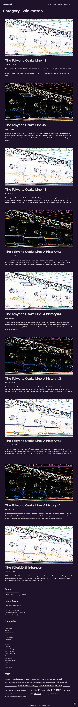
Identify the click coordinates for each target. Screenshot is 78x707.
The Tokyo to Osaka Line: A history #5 (33, 252)
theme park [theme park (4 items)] (48, 693)
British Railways (10, 635)
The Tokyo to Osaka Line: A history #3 (33, 378)
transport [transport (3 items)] (67, 693)
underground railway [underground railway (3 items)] (17, 696)
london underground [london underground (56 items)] (50, 685)
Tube (6, 665)
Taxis (6, 662)
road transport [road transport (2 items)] (20, 693)
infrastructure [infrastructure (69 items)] (26, 685)
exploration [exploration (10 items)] (34, 682)
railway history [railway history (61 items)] (53, 689)
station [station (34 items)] (37, 693)
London (7, 646)
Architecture (9, 632)
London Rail (7, 4)
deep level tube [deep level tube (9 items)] (10, 682)
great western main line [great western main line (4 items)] (49, 682)
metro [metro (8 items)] (68, 686)
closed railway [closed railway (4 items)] (40, 679)
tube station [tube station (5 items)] (8, 696)
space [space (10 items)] (31, 694)
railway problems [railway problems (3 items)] (66, 690)
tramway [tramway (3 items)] (62, 693)
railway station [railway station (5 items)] (9, 694)
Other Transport (10, 653)
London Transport (10, 649)
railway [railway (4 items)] (43, 690)
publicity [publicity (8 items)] (31, 690)
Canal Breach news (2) (12, 615)
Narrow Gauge (9, 651)
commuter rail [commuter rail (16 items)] (56, 679)
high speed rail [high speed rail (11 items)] (61, 682)
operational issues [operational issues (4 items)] (17, 690)
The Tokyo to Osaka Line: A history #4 (33, 314)
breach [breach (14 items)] (19, 679)
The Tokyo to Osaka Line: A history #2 (33, 441)
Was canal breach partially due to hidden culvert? (20, 608)
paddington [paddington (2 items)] (24, 690)
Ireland (7, 644)
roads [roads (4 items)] (15, 693)
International (9, 642)
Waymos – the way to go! (12, 610)
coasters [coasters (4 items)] (47, 679)
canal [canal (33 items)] (28, 679)
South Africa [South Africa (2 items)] (26, 693)
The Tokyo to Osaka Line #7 (25, 125)
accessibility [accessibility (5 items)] (8, 679)
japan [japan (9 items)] (36, 686)
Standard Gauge (10, 660)
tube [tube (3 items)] (71, 693)
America (7, 630)
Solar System (9, 658)
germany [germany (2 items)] (40, 682)
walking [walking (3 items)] (24, 696)
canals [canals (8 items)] (34, 679)
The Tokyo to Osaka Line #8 (25, 60)
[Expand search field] (74, 4)
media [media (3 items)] (64, 686)
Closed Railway (9, 637)
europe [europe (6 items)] (27, 682)
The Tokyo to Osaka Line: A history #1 (32, 505)
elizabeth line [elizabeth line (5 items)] (20, 682)
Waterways (8, 667)
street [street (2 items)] (43, 693)
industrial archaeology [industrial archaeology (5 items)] (11, 686)
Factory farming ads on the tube (15, 612)
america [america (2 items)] (14, 679)
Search (24, 594)
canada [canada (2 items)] (23, 679)
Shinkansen (8, 656)
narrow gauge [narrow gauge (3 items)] (8, 690)
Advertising (8, 628)
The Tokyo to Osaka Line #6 (25, 189)
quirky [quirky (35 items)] (37, 690)
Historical (8, 639)
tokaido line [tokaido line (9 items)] (55, 694)
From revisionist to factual (13, 605)
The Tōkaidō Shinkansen (23, 567)
